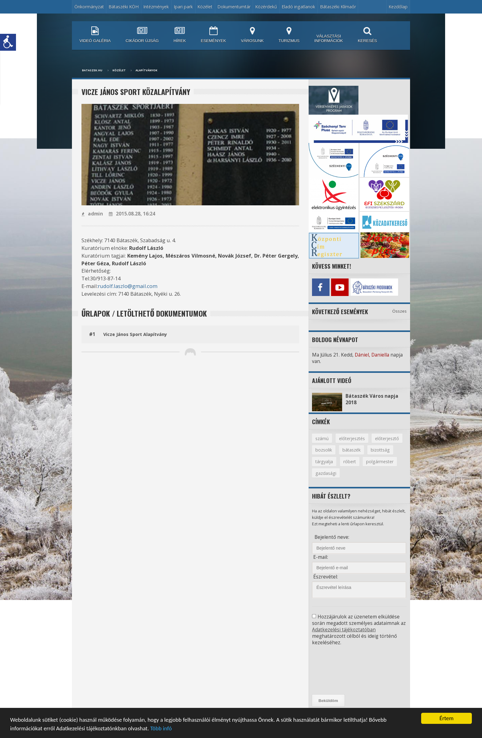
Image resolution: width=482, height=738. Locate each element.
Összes (399, 311)
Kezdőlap (398, 7)
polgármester (379, 461)
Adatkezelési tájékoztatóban (344, 629)
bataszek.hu (92, 70)
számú (322, 438)
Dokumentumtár (234, 7)
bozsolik (323, 450)
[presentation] (339, 670)
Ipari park (183, 7)
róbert (349, 461)
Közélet (204, 7)
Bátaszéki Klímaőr (338, 7)
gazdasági (325, 473)
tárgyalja (324, 461)
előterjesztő (387, 438)
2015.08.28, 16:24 (132, 214)
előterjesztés (352, 438)
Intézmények (156, 7)
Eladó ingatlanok (298, 7)
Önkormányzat (89, 7)
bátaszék (351, 450)
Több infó (161, 728)
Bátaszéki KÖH (124, 7)
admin (92, 214)
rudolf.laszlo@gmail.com (127, 286)
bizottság (380, 450)
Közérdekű (266, 7)
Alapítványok (146, 70)
